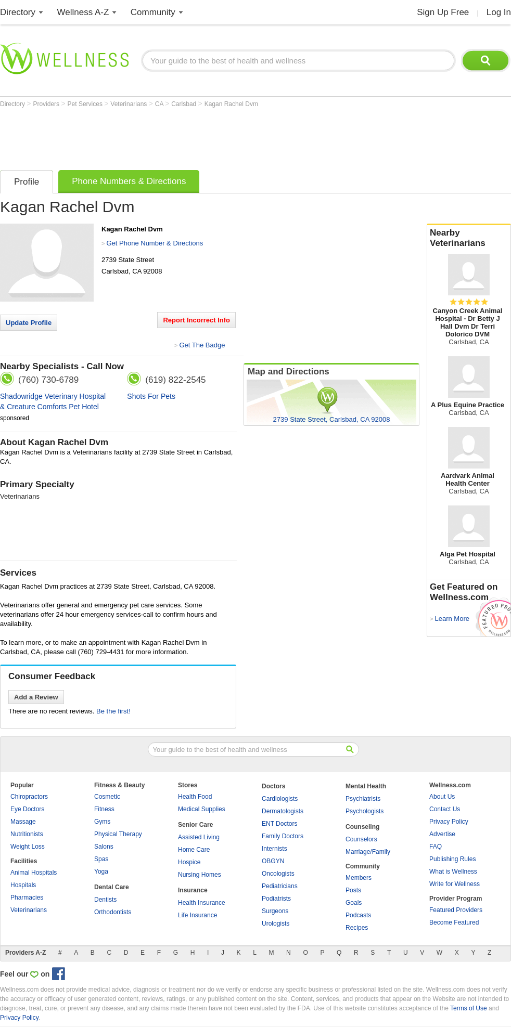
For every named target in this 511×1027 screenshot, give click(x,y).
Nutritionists (26, 834)
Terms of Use (468, 1008)
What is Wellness (453, 871)
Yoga (101, 871)
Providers (47, 104)
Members (359, 877)
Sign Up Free (443, 12)
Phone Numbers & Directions (129, 181)
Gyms (102, 821)
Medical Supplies (201, 809)
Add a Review (36, 697)
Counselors (361, 839)
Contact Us (444, 809)
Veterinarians (129, 104)
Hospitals (23, 885)
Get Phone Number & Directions (154, 243)
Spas (101, 859)
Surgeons (275, 911)
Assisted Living (199, 837)
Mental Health (366, 786)
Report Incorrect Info (196, 320)
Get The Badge (202, 345)
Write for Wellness (454, 884)
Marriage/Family (368, 851)
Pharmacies (26, 897)
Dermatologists (282, 811)
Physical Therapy (118, 834)
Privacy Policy (448, 821)
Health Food (195, 796)
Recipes (357, 927)
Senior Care (195, 824)
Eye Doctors (27, 809)
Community (153, 12)
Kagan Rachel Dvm (231, 104)
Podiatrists (276, 898)
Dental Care (111, 887)
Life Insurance (197, 915)
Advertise (442, 834)
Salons (103, 846)
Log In (499, 12)
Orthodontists (112, 912)
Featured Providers (455, 910)
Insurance (193, 890)
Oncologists (278, 873)
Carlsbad (184, 104)
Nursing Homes (199, 874)
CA (160, 104)
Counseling (362, 826)
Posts (353, 890)
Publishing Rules (452, 859)
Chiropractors (29, 796)
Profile (26, 182)
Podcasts (358, 915)
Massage (23, 821)
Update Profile (29, 323)
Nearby (469, 238)
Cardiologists (280, 798)
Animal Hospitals (33, 872)
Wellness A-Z (83, 12)
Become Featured (454, 922)
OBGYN (273, 861)
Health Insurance (201, 902)
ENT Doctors (279, 823)
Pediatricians (280, 886)
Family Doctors (282, 836)
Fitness (104, 809)
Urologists (275, 923)
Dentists (105, 899)
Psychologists (365, 811)
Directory (17, 12)
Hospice (189, 862)
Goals (354, 902)
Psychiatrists (363, 798)
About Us (442, 796)
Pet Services (86, 104)
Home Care (194, 849)
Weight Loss (27, 846)
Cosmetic (107, 796)
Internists (274, 848)
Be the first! (113, 711)
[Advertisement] (189, 136)
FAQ (435, 846)
